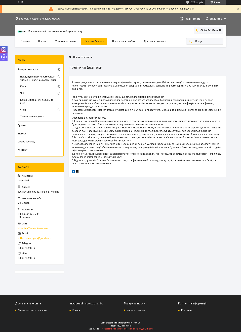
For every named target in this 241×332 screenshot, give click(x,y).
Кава (23, 86)
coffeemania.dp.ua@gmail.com (34, 238)
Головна (25, 41)
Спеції (23, 109)
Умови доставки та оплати (32, 310)
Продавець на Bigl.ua (120, 326)
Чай (22, 93)
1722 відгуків (196, 2)
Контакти (23, 149)
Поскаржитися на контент (113, 329)
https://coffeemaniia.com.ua (33, 228)
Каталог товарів (136, 310)
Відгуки (22, 133)
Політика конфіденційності (140, 329)
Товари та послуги (28, 69)
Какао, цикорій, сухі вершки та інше (36, 102)
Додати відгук (218, 18)
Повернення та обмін (124, 41)
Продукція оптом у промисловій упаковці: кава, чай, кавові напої (38, 78)
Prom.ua (136, 323)
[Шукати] (190, 41)
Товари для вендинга (32, 116)
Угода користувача (65, 41)
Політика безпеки (94, 41)
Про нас (42, 41)
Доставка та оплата (155, 41)
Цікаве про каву (26, 141)
